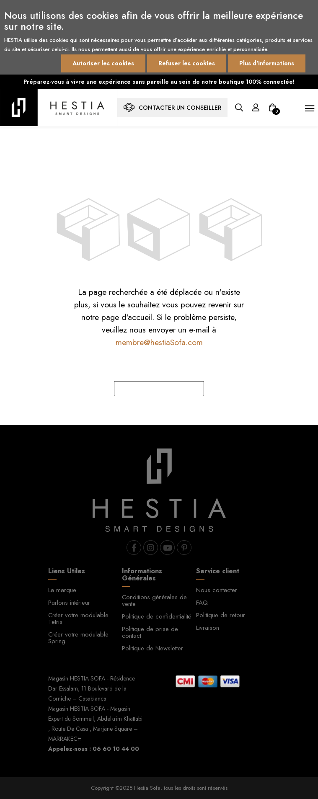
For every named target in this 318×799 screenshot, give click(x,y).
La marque (62, 590)
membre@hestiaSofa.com (159, 342)
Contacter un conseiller (172, 107)
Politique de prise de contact (150, 632)
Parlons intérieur (69, 602)
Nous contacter (216, 590)
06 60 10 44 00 (116, 749)
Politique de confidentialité (156, 616)
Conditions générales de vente (154, 600)
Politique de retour (220, 615)
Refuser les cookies (186, 63)
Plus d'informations (266, 63)
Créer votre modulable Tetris (78, 618)
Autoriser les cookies (103, 63)
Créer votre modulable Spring (78, 637)
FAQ (202, 602)
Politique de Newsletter (152, 648)
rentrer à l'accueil (159, 388)
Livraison (207, 627)
